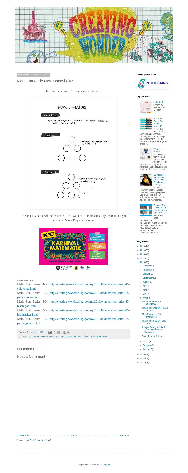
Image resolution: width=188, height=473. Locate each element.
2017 (142, 258)
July (145, 286)
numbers (69, 336)
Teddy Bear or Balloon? (152, 336)
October (146, 274)
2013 (142, 362)
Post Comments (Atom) (40, 440)
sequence (103, 336)
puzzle (95, 336)
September (148, 278)
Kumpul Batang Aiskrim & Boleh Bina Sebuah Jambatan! (153, 330)
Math (51, 336)
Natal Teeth (158, 102)
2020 (142, 246)
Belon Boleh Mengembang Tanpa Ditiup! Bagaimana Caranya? (159, 180)
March (146, 341)
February (147, 345)
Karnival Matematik (40, 336)
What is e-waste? (158, 150)
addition (28, 336)
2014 (142, 358)
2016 (142, 262)
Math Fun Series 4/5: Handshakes (151, 302)
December (148, 266)
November (148, 270)
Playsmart (87, 336)
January (146, 349)
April (145, 298)
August (146, 282)
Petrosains (78, 336)
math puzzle (59, 336)
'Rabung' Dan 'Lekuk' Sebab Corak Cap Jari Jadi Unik (160, 209)
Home (74, 435)
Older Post (124, 435)
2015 (142, 354)
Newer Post (23, 435)
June (145, 290)
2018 (142, 254)
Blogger (106, 465)
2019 (142, 250)
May (145, 294)
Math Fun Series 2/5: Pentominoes (151, 315)
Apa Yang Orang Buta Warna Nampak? (158, 122)
